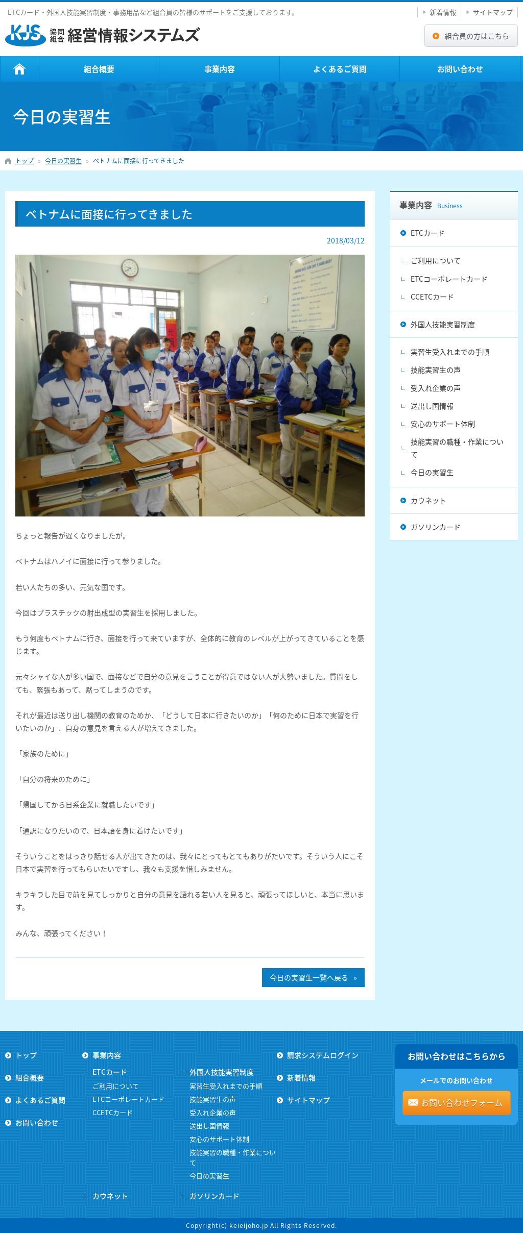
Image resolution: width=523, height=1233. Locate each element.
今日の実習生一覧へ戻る (309, 977)
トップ (20, 69)
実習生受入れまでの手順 (450, 352)
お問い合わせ (460, 69)
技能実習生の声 (436, 369)
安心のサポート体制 (443, 423)
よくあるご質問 (340, 69)
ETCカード (428, 233)
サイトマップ (493, 12)
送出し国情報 (432, 406)
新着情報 (443, 12)
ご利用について (436, 260)
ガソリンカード (436, 527)
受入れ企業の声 (436, 388)
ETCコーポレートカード (449, 279)
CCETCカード (432, 296)
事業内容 (219, 69)
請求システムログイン (323, 1055)
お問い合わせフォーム (462, 1102)
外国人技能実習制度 (443, 324)
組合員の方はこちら (477, 36)
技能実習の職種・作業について (457, 447)
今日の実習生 (432, 472)
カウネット (428, 500)
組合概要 (99, 69)
